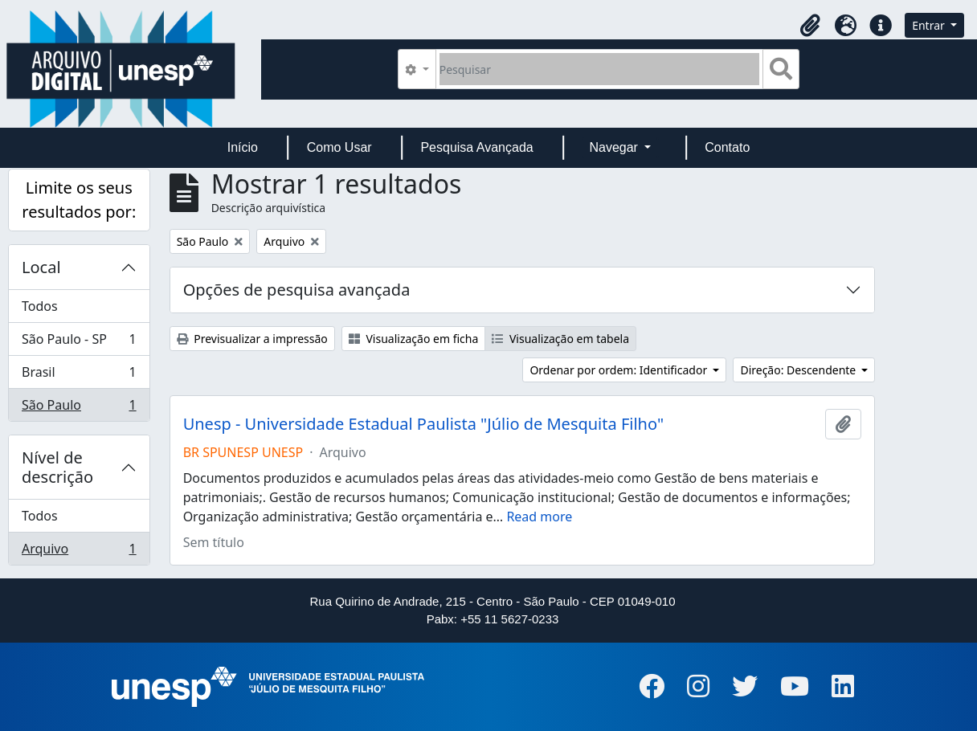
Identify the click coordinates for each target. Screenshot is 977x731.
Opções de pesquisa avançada (297, 289)
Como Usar (339, 147)
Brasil (79, 375)
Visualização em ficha (414, 338)
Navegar (615, 147)
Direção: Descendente (799, 370)
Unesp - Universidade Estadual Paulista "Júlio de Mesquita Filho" (423, 424)
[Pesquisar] (599, 69)
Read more (539, 516)
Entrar (929, 25)
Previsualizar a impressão (252, 338)
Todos (40, 306)
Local (41, 267)
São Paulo (79, 408)
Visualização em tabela (560, 338)
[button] (810, 25)
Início (242, 147)
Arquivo (79, 552)
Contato (727, 147)
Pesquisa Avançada (476, 147)
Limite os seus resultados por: (79, 200)
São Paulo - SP (79, 342)
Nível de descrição (57, 467)
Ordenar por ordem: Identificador (619, 370)
